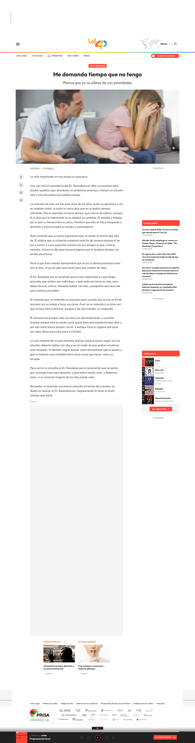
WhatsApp (21, 192)
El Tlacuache (97, 66)
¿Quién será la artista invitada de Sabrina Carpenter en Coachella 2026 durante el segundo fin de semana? (159, 287)
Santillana (92, 711)
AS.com (128, 711)
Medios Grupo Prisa (39, 720)
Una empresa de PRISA (39, 713)
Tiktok (83, 684)
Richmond (63, 718)
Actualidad (37, 56)
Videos (86, 56)
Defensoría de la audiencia (87, 703)
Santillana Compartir (107, 711)
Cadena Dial (114, 714)
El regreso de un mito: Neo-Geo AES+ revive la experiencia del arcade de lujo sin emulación (160, 257)
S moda (115, 718)
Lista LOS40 (21, 56)
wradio (92, 714)
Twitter (21, 185)
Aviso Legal (35, 703)
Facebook (21, 177)
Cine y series (73, 56)
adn (137, 711)
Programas (57, 56)
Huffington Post (68, 714)
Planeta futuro (135, 714)
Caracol (148, 711)
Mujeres (33, 401)
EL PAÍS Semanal (125, 714)
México (164, 44)
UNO (84, 714)
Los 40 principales (78, 711)
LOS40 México (97, 44)
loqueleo (128, 718)
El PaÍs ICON (103, 718)
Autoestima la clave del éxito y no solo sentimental (58, 667)
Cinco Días (103, 714)
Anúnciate (160, 703)
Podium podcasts (91, 718)
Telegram (21, 200)
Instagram (94, 684)
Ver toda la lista (159, 409)
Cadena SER (119, 711)
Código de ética (67, 703)
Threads (112, 684)
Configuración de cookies (143, 703)
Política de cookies (50, 703)
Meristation (141, 718)
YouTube (89, 684)
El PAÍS (64, 711)
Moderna (77, 718)
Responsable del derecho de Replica (115, 703)
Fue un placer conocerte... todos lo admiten (91, 667)
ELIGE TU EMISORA (164, 737)
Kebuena (145, 714)
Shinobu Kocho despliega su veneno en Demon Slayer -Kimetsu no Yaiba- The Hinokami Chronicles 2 (159, 243)
